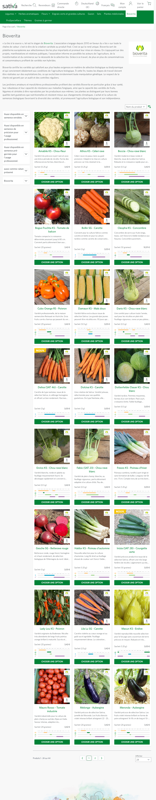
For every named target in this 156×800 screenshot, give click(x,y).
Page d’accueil (9, 26)
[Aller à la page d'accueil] (12, 5)
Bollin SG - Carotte (92, 227)
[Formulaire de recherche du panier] (29, 5)
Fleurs (45, 13)
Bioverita (131, 13)
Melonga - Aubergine (92, 707)
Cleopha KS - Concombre (132, 227)
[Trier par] (136, 106)
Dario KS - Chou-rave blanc (132, 308)
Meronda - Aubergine (132, 707)
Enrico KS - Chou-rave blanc (52, 467)
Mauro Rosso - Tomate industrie (52, 707)
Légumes (9, 13)
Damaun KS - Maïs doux (92, 308)
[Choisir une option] (52, 181)
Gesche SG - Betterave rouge (52, 548)
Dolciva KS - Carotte (92, 387)
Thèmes (28, 20)
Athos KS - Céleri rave (92, 151)
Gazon (91, 13)
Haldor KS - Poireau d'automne (92, 548)
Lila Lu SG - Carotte (92, 628)
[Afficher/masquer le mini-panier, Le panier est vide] (143, 5)
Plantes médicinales (114, 13)
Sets (99, 13)
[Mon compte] (124, 5)
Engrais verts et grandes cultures (68, 13)
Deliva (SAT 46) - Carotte (52, 387)
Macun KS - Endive (132, 628)
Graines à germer (43, 20)
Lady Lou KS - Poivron (52, 628)
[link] (82, 756)
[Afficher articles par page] (143, 758)
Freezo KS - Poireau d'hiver (132, 467)
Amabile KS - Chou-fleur (52, 151)
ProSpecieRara (13, 20)
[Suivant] (101, 756)
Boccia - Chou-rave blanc (132, 151)
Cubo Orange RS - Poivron (52, 308)
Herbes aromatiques (29, 13)
